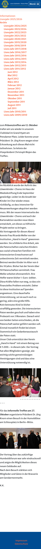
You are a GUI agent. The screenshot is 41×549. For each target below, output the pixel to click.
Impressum (21, 540)
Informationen (7, 16)
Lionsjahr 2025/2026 (11, 19)
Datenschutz (21, 543)
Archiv (3, 22)
